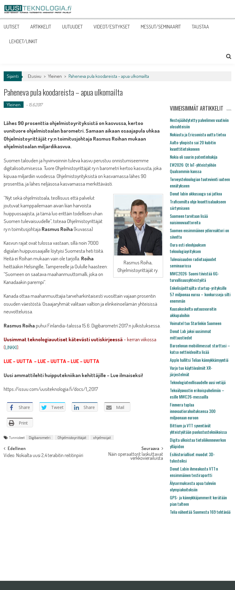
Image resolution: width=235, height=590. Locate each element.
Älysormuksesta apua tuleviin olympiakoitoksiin (193, 486)
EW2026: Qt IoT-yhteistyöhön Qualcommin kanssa (193, 167)
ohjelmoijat (102, 437)
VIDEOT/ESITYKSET (112, 27)
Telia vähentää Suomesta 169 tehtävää (200, 512)
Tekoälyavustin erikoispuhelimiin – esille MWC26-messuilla (197, 393)
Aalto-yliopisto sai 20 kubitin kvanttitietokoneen (193, 145)
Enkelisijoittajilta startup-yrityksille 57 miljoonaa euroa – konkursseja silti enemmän (200, 294)
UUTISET (11, 27)
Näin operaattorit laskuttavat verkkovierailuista (135, 456)
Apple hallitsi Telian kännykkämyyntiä (199, 360)
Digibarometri (39, 437)
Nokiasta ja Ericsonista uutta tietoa (198, 134)
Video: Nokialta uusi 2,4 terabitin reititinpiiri (43, 455)
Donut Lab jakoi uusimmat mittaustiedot (190, 334)
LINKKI (11, 347)
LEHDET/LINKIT (23, 41)
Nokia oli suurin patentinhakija (193, 156)
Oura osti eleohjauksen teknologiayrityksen (188, 247)
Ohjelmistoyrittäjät (72, 437)
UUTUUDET (72, 27)
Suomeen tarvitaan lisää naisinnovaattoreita (189, 219)
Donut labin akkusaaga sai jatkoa (196, 193)
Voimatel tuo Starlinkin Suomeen (195, 323)
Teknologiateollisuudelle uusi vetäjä (198, 382)
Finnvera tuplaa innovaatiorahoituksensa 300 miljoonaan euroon (192, 411)
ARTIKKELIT (40, 27)
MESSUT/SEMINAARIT (161, 27)
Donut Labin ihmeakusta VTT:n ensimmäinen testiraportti (194, 471)
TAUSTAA (200, 27)
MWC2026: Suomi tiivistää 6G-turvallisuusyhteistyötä (194, 276)
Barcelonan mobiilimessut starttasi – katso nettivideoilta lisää (200, 348)
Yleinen (55, 76)
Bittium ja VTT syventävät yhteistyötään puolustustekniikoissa (198, 428)
